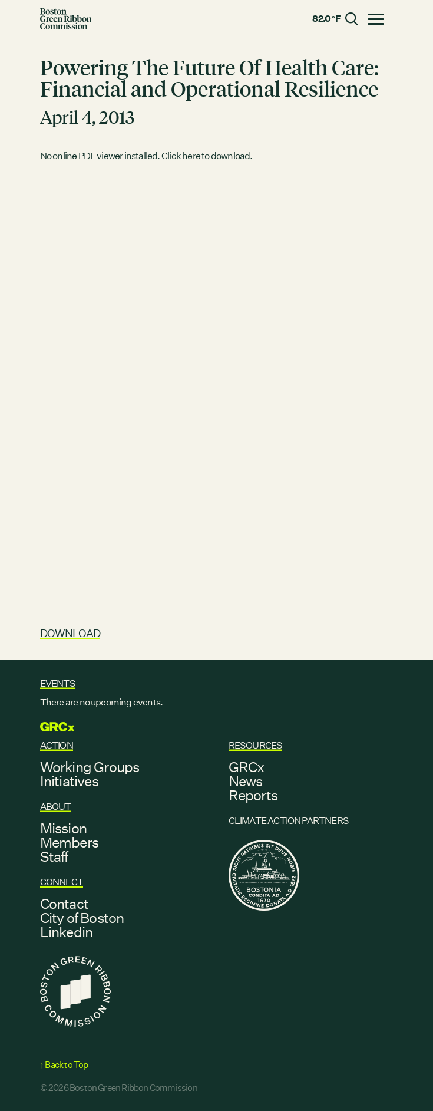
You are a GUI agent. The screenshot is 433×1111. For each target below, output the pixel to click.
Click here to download (205, 155)
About (55, 806)
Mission (63, 828)
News (246, 781)
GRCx (247, 767)
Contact (64, 903)
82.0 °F (326, 18)
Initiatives (69, 781)
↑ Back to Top (64, 1064)
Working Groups (90, 767)
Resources (256, 745)
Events (57, 683)
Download (70, 633)
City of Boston (82, 917)
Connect (61, 882)
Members (69, 842)
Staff (54, 856)
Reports (253, 795)
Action (56, 745)
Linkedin (66, 932)
